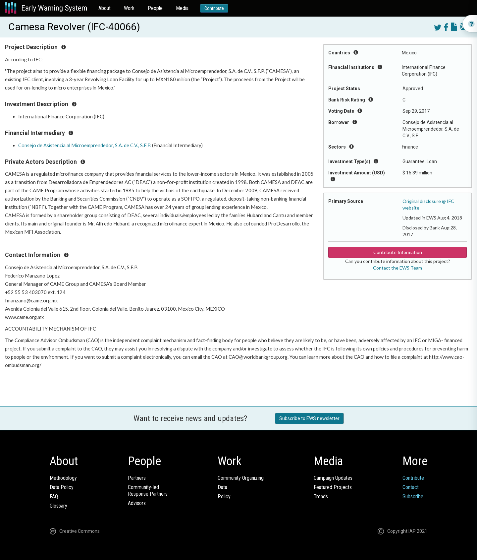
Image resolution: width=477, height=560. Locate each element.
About (104, 8)
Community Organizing (241, 478)
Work (129, 8)
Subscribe (412, 496)
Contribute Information (397, 252)
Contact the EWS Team (397, 268)
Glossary (58, 506)
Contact (410, 487)
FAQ (54, 496)
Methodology (63, 478)
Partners (137, 478)
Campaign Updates (333, 478)
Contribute (214, 8)
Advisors (137, 503)
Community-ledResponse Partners (148, 490)
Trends (321, 496)
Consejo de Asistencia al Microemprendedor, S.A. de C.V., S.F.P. (84, 145)
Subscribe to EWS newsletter (309, 418)
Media (182, 8)
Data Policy (62, 487)
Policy (224, 496)
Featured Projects (333, 487)
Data (222, 487)
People (155, 8)
